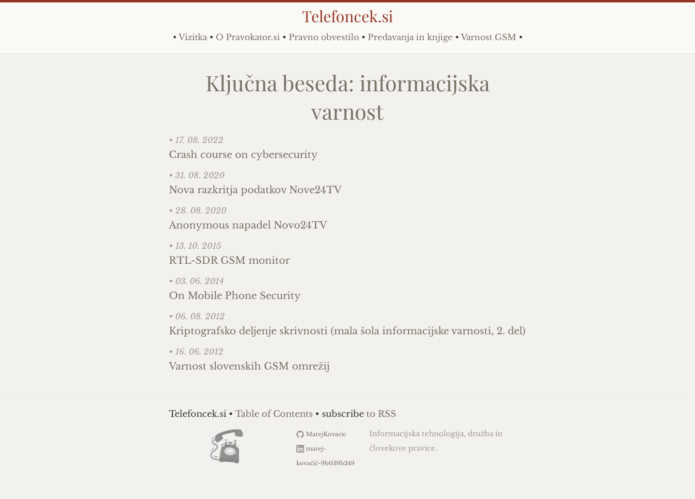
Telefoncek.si (347, 15)
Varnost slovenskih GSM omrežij (249, 366)
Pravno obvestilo (324, 37)
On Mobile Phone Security (235, 295)
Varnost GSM (488, 37)
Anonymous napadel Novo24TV (248, 225)
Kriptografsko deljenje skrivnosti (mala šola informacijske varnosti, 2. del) (347, 331)
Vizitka (193, 37)
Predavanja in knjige (410, 37)
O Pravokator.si (248, 37)
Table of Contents (274, 414)
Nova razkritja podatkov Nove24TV (255, 190)
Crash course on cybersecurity (243, 154)
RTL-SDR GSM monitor (229, 260)
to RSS (381, 414)
